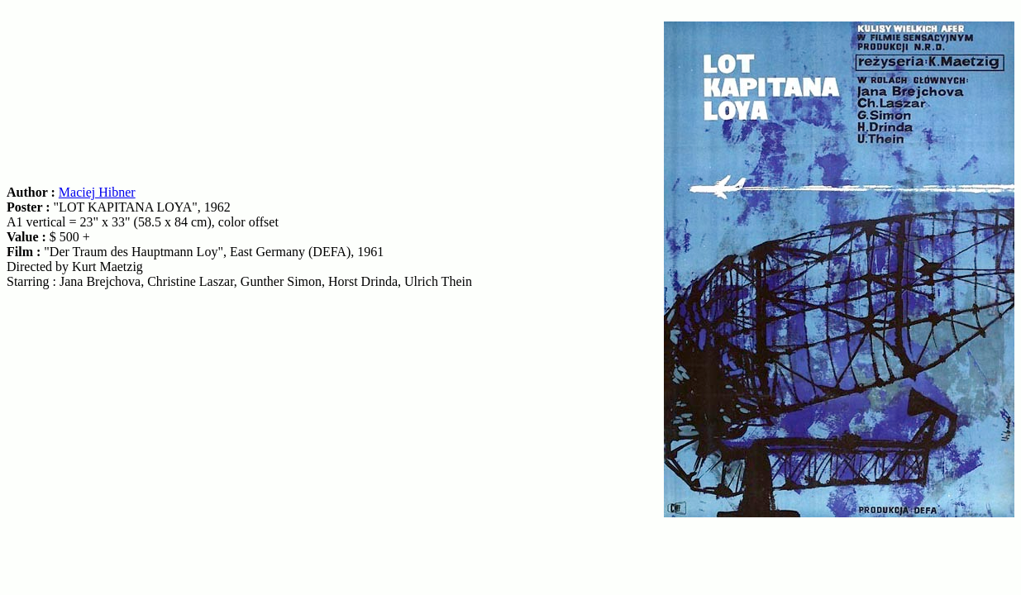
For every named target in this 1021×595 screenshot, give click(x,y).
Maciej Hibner (97, 192)
